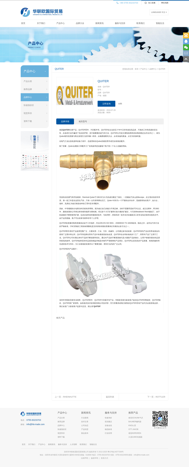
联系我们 (140, 23)
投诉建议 (108, 422)
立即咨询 (106, 104)
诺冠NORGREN (134, 433)
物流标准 (108, 429)
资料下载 (28, 121)
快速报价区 (29, 105)
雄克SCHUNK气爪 (135, 418)
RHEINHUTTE (69, 397)
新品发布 (84, 433)
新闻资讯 (99, 23)
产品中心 (60, 23)
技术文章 (84, 422)
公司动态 (84, 425)
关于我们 (41, 23)
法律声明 (84, 458)
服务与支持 (120, 23)
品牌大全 (80, 23)
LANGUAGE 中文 (158, 12)
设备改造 (108, 425)
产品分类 (28, 81)
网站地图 (164, 3)
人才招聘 (73, 444)
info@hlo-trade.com (35, 424)
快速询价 (108, 418)
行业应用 (108, 433)
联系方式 (104, 458)
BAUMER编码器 (134, 422)
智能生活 (160, 23)
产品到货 (84, 429)
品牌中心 (28, 97)
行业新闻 (84, 418)
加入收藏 (151, 3)
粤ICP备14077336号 (115, 452)
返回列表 (110, 397)
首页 (23, 23)
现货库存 (28, 113)
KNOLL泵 (132, 425)
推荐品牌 (28, 89)
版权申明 (94, 458)
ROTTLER (160, 397)
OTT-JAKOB (133, 429)
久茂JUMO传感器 (135, 437)
